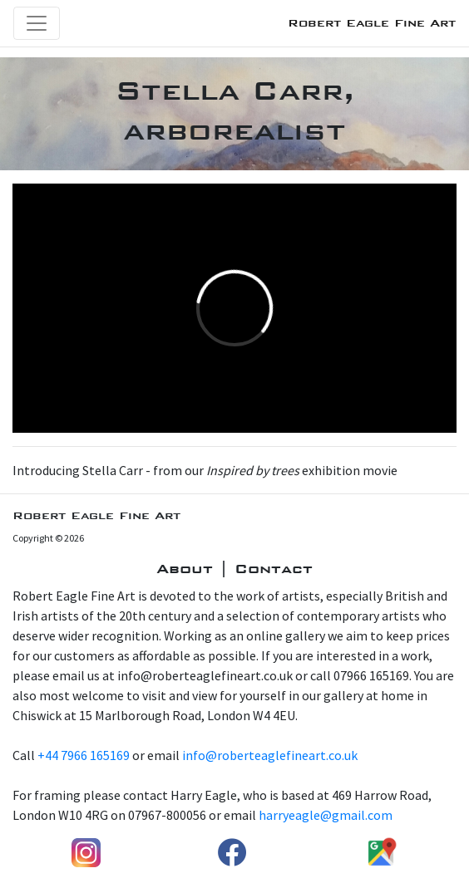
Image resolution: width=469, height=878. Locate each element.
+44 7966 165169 (83, 755)
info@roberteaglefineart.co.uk (270, 755)
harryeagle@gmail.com (325, 815)
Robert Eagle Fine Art (372, 23)
